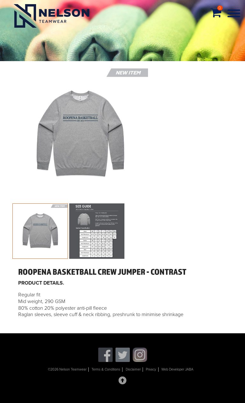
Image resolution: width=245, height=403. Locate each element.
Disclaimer (133, 369)
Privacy (151, 369)
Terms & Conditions (106, 369)
